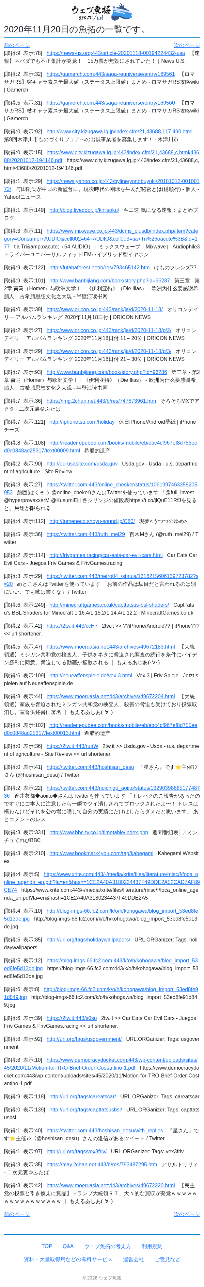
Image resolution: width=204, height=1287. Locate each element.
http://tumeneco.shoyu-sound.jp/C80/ (92, 521)
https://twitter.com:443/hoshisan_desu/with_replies (105, 1130)
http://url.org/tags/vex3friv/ (77, 1151)
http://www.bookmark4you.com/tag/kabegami (101, 853)
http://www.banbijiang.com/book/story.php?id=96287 (110, 280)
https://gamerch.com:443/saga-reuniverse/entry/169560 (111, 103)
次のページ (187, 45)
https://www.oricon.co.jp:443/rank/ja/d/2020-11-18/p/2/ (109, 330)
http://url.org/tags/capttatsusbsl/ (86, 1109)
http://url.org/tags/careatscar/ (83, 1096)
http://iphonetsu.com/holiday (82, 422)
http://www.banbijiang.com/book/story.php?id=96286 (107, 372)
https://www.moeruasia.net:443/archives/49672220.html (111, 1185)
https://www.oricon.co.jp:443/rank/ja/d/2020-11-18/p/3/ (109, 351)
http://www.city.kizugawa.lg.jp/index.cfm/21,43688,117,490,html (120, 131)
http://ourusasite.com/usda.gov (82, 463)
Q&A (68, 1246)
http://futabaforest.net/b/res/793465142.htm (100, 267)
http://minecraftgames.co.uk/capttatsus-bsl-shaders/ (109, 605)
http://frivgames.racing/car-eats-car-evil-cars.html (106, 555)
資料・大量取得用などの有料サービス (68, 1259)
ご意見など (167, 1259)
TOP (46, 1246)
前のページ (17, 45)
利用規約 (152, 1246)
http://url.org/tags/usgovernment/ (84, 1039)
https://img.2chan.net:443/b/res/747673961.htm (101, 401)
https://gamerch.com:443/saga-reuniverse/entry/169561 (111, 74)
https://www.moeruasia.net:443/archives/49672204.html (111, 696)
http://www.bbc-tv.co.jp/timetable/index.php (99, 832)
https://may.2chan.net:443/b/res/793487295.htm (102, 1164)
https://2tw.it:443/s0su (72, 1018)
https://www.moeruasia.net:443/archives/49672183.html (111, 647)
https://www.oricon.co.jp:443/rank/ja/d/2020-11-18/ (105, 309)
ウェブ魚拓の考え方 (107, 1246)
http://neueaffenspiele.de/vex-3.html (91, 675)
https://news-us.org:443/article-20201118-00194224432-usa (116, 53)
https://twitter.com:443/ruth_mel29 (86, 534)
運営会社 (133, 1259)
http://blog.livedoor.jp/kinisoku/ (84, 210)
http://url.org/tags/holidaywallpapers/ (88, 939)
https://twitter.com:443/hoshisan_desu (90, 767)
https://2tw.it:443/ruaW (72, 746)
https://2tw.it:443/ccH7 (72, 626)
